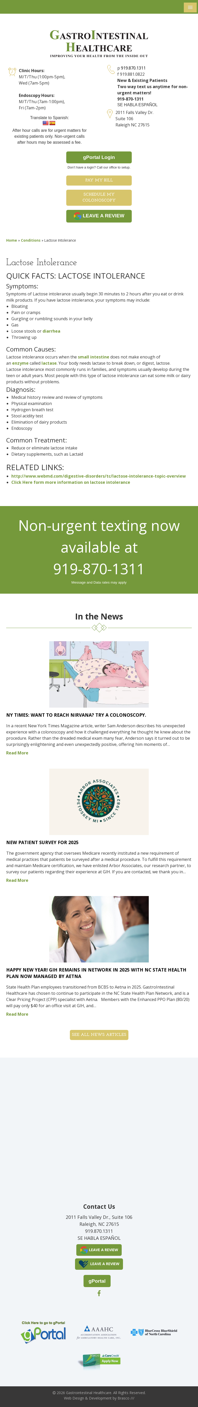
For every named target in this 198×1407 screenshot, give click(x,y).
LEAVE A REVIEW (99, 216)
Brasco (126, 1398)
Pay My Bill (99, 180)
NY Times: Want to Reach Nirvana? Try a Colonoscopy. (76, 715)
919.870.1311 (133, 68)
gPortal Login (99, 157)
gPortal (96, 1281)
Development (100, 1398)
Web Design (74, 1398)
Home (11, 240)
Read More (17, 753)
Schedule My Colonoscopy (99, 198)
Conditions (30, 240)
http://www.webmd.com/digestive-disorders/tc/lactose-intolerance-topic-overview (98, 476)
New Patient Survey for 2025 (42, 842)
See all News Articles (99, 1035)
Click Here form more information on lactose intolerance (70, 482)
